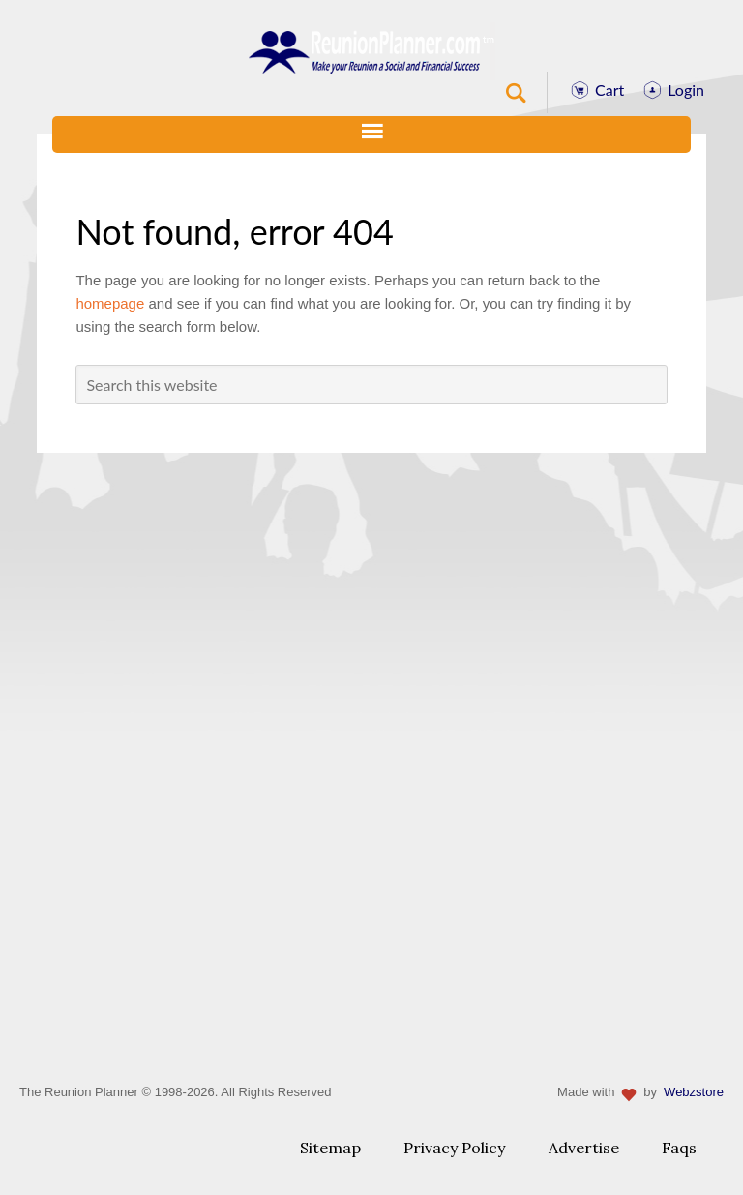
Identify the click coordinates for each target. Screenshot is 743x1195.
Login (686, 89)
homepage (109, 303)
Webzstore (694, 1092)
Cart (609, 89)
